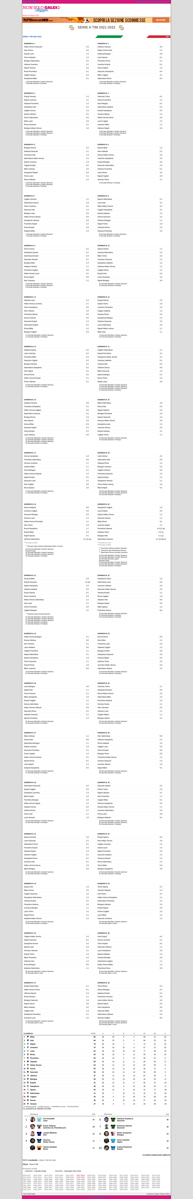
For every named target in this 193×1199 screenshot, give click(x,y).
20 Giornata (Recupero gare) (109, 559)
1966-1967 (113, 1184)
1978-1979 (124, 1182)
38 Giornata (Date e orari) (108, 1024)
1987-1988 (27, 1182)
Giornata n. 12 (104, 297)
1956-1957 (80, 1186)
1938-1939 (102, 1188)
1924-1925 (113, 1190)
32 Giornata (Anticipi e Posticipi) (110, 874)
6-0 (161, 610)
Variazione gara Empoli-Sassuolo (38, 614)
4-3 (87, 357)
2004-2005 (124, 1178)
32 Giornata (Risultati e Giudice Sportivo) (113, 872)
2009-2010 (70, 1178)
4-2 (161, 162)
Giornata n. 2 (103, 43)
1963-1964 (145, 1184)
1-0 (87, 128)
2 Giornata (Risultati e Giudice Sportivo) (112, 81)
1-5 (86, 582)
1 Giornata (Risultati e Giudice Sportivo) (39, 81)
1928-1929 (70, 1190)
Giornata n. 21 (30, 575)
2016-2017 (134, 1176)
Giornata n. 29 (30, 782)
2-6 (87, 589)
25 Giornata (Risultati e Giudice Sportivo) (39, 721)
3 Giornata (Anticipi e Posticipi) (36, 135)
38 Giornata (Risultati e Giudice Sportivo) (113, 1021)
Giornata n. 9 (29, 245)
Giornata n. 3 (29, 93)
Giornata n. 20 (104, 504)
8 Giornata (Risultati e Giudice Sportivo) (112, 234)
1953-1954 (113, 1186)
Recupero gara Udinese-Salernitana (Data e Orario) (45, 546)
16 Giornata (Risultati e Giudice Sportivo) (113, 438)
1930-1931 (48, 1190)
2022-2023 (70, 1176)
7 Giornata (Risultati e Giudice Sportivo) (39, 234)
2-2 (87, 64)
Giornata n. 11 (30, 297)
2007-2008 (91, 1178)
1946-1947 (48, 1188)
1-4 (161, 213)
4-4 (87, 435)
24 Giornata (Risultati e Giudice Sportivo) (113, 671)
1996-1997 (70, 1180)
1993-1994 (102, 1180)
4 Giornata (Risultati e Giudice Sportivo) (112, 131)
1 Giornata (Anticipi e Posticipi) (36, 83)
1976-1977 (145, 1182)
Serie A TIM (33, 1164)
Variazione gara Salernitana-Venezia (113, 550)
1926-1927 (91, 1190)
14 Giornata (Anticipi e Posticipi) (110, 390)
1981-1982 (91, 1182)
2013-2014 (27, 1178)
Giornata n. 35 (30, 933)
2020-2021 (91, 1176)
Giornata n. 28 (104, 733)
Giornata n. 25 (30, 683)
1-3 (87, 54)
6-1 (161, 57)
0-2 (87, 165)
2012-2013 (37, 1178)
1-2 (87, 57)
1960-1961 (37, 1186)
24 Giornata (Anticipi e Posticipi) (110, 673)
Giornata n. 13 (30, 346)
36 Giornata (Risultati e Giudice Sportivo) (113, 971)
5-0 (161, 736)
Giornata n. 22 (104, 575)
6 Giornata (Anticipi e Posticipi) (109, 183)
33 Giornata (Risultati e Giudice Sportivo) (39, 921)
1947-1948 (37, 1188)
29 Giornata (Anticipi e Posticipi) (36, 822)
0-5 (161, 460)
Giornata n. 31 (30, 834)
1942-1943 (59, 1188)
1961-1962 (27, 1186)
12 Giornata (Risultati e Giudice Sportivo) (113, 335)
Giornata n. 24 (104, 633)
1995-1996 (80, 1180)
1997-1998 (59, 1180)
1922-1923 (134, 1190)
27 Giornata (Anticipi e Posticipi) (36, 773)
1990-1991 (134, 1180)
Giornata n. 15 (30, 400)
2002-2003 (145, 1178)
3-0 (161, 47)
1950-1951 (145, 1186)
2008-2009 (80, 1178)
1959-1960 (48, 1186)
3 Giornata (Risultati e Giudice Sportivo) (39, 131)
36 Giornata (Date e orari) (108, 973)
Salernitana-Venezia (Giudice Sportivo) (114, 552)
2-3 (87, 47)
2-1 (161, 61)
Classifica (28, 1033)
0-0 (161, 54)
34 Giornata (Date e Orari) (108, 923)
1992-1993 (113, 1180)
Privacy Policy (165, 1194)
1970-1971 (70, 1184)
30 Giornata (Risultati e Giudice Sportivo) (113, 821)
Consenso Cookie (153, 1194)
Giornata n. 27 (30, 733)
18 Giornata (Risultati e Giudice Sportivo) (113, 491)
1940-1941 (80, 1188)
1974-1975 (27, 1184)
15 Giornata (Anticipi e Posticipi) (36, 443)
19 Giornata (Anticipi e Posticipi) (36, 556)
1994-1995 (91, 1180)
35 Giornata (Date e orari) (34, 973)
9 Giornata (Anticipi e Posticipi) (36, 287)
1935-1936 (134, 1188)
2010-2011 (59, 1178)
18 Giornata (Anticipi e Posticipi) (110, 494)
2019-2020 (102, 1176)
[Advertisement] (117, 10)
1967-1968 (102, 1184)
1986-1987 (37, 1182)
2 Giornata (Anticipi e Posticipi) (109, 83)
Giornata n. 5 (29, 144)
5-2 (87, 350)
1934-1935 (145, 1188)
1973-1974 (37, 1184)
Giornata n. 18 (104, 453)
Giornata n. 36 (104, 933)
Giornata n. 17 (30, 453)
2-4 (87, 256)
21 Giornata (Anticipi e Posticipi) (36, 622)
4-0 (87, 50)
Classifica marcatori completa (156, 1155)
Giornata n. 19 (30, 504)
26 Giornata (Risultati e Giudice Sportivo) (113, 721)
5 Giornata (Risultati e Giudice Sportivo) (39, 183)
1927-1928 (80, 1190)
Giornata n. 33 (30, 883)
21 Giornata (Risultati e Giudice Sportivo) (39, 617)
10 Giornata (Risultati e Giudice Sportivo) (113, 284)
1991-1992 (124, 1180)
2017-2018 (124, 1176)
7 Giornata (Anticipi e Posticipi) (36, 236)
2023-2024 (59, 1176)
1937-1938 (113, 1188)
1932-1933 (27, 1190)
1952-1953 (124, 1186)
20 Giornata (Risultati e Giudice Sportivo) (113, 555)
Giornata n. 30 (104, 782)
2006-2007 (102, 1178)
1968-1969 (91, 1184)
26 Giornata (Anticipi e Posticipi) (110, 723)
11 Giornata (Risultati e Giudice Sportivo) (39, 335)
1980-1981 (102, 1182)
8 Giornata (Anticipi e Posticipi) (109, 236)
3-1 (87, 71)
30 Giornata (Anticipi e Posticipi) (110, 824)
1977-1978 (134, 1182)
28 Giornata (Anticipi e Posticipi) (110, 773)
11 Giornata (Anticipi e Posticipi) (36, 337)
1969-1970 (80, 1184)
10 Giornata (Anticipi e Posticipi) (110, 285)
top (167, 37)
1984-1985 (59, 1182)
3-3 (161, 155)
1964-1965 (134, 1184)
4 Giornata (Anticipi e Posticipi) (109, 135)
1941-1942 (70, 1188)
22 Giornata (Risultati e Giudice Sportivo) (113, 613)
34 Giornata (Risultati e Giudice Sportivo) (113, 921)
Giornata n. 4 (103, 93)
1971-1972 (59, 1184)
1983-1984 (70, 1182)
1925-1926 (102, 1190)
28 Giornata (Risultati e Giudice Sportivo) (113, 771)
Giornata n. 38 (104, 983)
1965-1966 (124, 1184)
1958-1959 (59, 1186)
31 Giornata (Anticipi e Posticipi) (36, 874)
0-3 (161, 111)
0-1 (87, 78)
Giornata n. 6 (103, 144)
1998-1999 (48, 1180)
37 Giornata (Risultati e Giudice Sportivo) (39, 1021)
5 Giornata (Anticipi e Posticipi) (36, 186)
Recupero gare (30, 551)
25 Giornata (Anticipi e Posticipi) (36, 723)
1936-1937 (124, 1188)
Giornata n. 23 (30, 633)
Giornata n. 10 (104, 245)
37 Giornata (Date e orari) (34, 1023)
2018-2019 (113, 1176)
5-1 (87, 855)
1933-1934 (156, 1188)
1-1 (161, 125)
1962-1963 (156, 1184)
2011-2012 (48, 1178)
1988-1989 (156, 1180)
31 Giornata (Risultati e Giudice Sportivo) (39, 872)
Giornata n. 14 (104, 346)
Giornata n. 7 (29, 196)
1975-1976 (156, 1182)
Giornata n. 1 (29, 43)
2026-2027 (27, 1176)
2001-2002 (156, 1178)
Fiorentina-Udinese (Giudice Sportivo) (114, 548)
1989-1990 (145, 1180)
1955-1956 (91, 1186)
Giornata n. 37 (30, 983)
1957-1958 (70, 1186)
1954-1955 (102, 1186)
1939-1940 (91, 1188)
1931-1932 (37, 1190)
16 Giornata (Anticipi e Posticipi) (110, 439)
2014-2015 (156, 1176)
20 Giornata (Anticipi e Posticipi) (110, 565)
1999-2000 (37, 1180)
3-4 (161, 421)
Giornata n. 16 (104, 400)
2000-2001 (27, 1180)
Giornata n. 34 (104, 883)
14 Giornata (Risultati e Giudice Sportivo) (113, 385)
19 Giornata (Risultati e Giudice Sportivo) (39, 549)
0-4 (161, 78)
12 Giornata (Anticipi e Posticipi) (110, 337)
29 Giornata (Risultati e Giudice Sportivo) (39, 821)
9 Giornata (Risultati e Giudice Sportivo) (39, 284)
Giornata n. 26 (104, 683)
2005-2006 (113, 1178)
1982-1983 (80, 1182)
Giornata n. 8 (103, 196)
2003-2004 (134, 1178)
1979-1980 (113, 1182)
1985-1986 (48, 1182)
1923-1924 (124, 1190)
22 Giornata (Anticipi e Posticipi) (110, 615)
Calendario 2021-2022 (72, 1171)
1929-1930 (59, 1190)
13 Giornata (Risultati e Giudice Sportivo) (39, 385)
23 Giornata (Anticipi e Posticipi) (36, 673)
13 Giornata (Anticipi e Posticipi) (36, 386)
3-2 (87, 61)
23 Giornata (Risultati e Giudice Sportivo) (39, 671)
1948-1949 (27, 1188)
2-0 (87, 68)
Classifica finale (40, 1171)
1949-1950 (156, 1186)
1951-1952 (134, 1186)
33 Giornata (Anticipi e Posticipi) (36, 923)
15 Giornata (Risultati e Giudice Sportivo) (39, 438)
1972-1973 (48, 1184)
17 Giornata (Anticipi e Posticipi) (36, 493)
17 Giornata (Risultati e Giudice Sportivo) (39, 491)
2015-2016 (145, 1176)
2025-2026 (37, 1176)
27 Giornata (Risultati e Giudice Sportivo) (39, 771)
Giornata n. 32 (104, 834)
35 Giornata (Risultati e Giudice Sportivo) (39, 971)
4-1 (161, 75)
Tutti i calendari (30, 1160)
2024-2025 (48, 1176)
